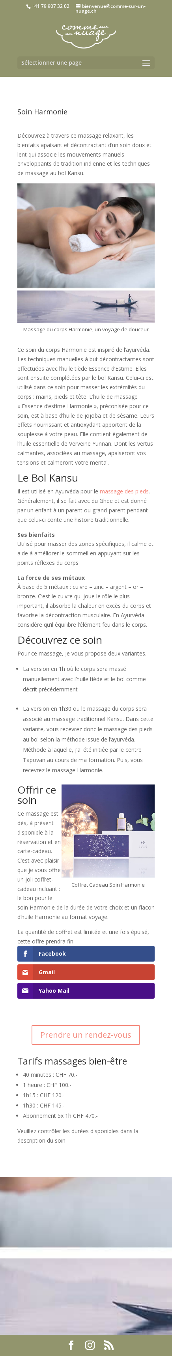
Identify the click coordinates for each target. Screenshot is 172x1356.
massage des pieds (124, 491)
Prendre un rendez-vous (85, 1034)
